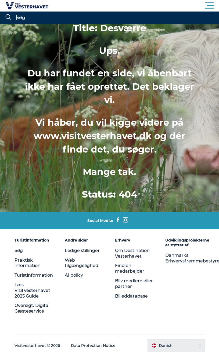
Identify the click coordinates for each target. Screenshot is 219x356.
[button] (134, 5)
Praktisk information (28, 263)
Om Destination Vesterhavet (132, 253)
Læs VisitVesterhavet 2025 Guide (32, 290)
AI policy (74, 275)
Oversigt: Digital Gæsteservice (32, 308)
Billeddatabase (131, 296)
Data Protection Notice (93, 345)
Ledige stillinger (82, 250)
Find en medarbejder (129, 268)
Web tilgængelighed (81, 263)
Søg (19, 250)
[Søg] (8, 17)
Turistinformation (34, 275)
